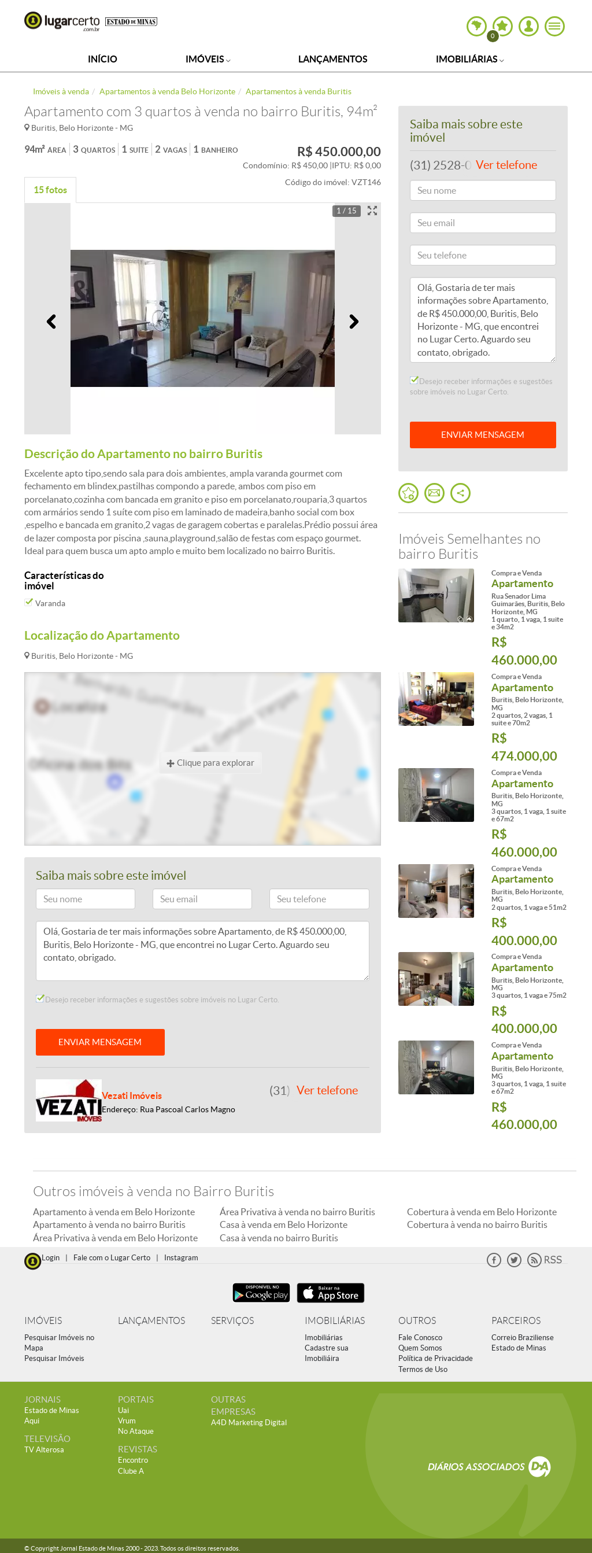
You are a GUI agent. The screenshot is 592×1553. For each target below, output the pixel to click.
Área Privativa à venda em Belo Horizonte (115, 1238)
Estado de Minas (518, 1348)
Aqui (31, 1420)
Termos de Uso (422, 1369)
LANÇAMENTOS (151, 1321)
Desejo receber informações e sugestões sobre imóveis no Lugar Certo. (157, 999)
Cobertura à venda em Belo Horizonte (482, 1212)
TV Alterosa (44, 1449)
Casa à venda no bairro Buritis (279, 1238)
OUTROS (417, 1321)
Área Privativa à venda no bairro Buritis (297, 1212)
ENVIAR (482, 435)
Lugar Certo (61, 21)
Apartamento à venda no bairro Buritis (109, 1224)
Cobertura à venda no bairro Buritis (477, 1224)
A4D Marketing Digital (249, 1422)
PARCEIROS (516, 1321)
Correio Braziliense (522, 1337)
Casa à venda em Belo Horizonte (283, 1224)
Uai (123, 1410)
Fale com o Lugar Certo (111, 1257)
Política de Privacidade (435, 1358)
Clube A (131, 1471)
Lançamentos (333, 59)
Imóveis (208, 59)
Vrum (127, 1420)
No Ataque (136, 1431)
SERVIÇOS (232, 1321)
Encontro (133, 1460)
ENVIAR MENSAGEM (100, 1042)
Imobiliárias (470, 59)
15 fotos (50, 190)
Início (102, 59)
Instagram (181, 1257)
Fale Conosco (420, 1337)
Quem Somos (420, 1348)
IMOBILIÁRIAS (335, 1321)
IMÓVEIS (43, 1321)
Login (51, 1257)
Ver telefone (327, 1090)
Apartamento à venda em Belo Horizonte (114, 1212)
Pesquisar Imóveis (54, 1358)
